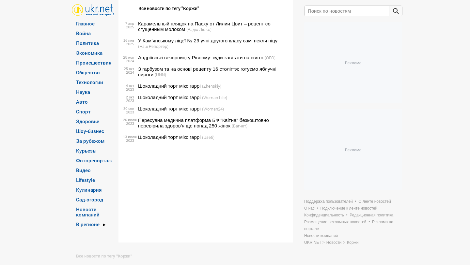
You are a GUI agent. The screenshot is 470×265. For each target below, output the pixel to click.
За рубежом (90, 140)
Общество (88, 72)
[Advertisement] (205, 191)
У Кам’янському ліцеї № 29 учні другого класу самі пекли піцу (207, 40)
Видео (83, 170)
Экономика (89, 52)
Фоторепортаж (94, 160)
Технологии (89, 82)
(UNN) (160, 75)
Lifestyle (85, 180)
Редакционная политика (371, 215)
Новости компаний (88, 212)
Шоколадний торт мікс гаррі (169, 86)
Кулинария (89, 189)
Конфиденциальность (324, 215)
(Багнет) (239, 126)
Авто (82, 101)
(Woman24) (213, 109)
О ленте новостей (374, 201)
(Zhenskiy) (211, 86)
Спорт (83, 111)
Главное (85, 23)
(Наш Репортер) (153, 46)
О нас (309, 208)
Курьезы (86, 150)
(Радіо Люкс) (199, 29)
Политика (87, 43)
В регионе (88, 224)
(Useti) (208, 137)
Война (83, 33)
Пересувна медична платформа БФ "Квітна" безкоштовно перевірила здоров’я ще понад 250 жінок (203, 122)
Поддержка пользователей (328, 201)
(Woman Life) (214, 97)
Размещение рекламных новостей (335, 222)
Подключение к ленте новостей (349, 208)
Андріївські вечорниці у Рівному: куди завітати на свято (200, 57)
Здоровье (87, 121)
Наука (83, 92)
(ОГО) (270, 58)
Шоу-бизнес (90, 131)
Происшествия (94, 62)
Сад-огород (89, 199)
